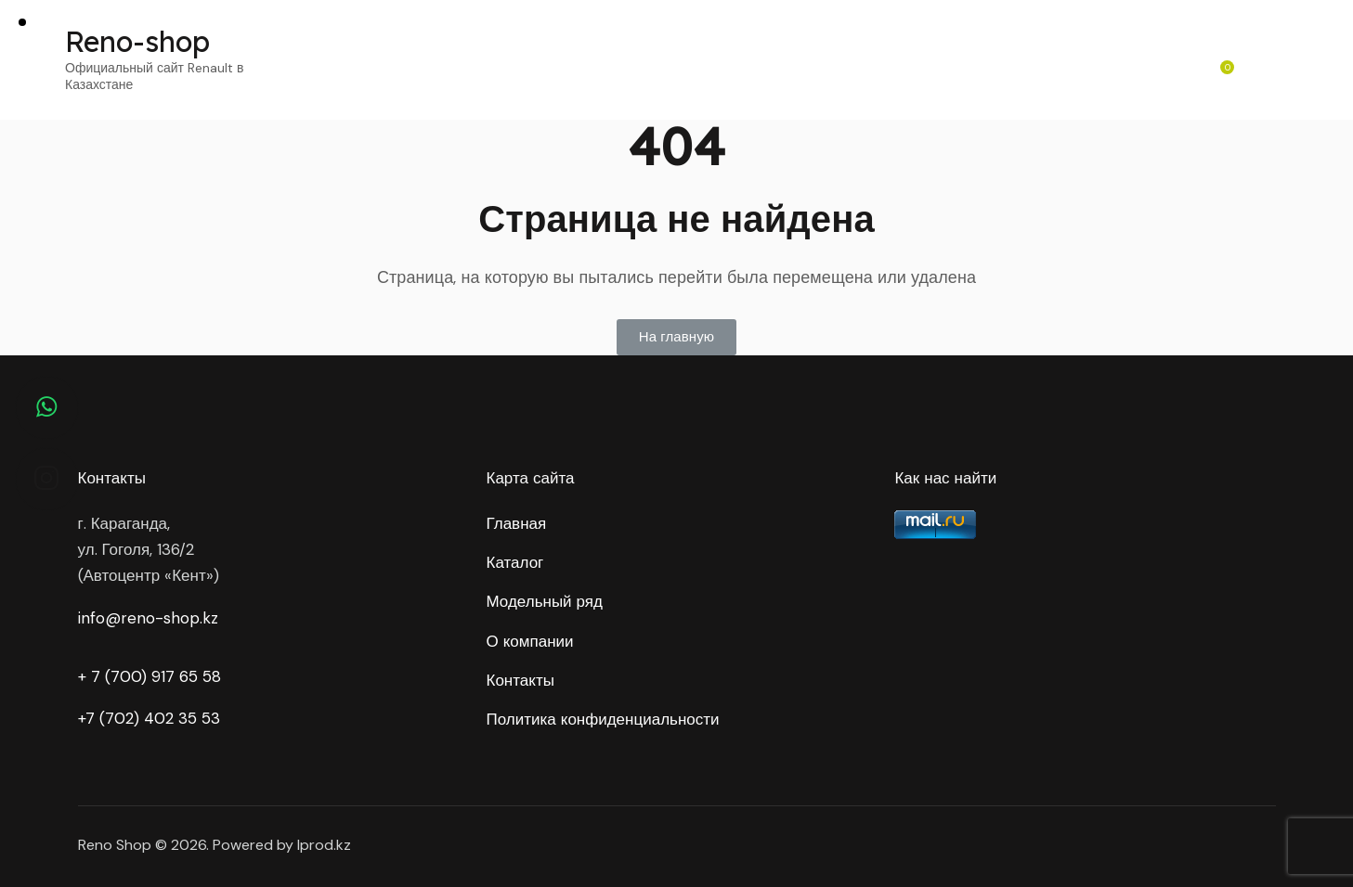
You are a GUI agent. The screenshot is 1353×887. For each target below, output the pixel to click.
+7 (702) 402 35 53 (149, 718)
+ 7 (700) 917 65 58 (149, 676)
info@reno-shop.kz (148, 618)
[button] (676, 337)
